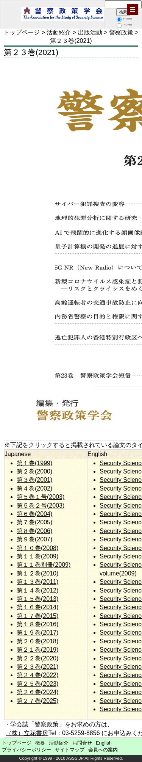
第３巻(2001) (34, 480)
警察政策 (121, 32)
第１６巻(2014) (37, 607)
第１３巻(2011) (37, 582)
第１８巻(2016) (37, 624)
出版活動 (90, 32)
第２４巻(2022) (37, 675)
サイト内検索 (124, 19)
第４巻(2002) (34, 488)
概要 (40, 743)
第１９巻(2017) (37, 632)
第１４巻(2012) (37, 590)
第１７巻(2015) (37, 616)
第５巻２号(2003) (40, 505)
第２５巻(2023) (37, 683)
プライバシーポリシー (26, 750)
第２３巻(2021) (37, 666)
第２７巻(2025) (37, 701)
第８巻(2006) (34, 531)
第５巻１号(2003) (40, 497)
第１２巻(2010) (37, 573)
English (104, 743)
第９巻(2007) (34, 539)
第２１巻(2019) (37, 649)
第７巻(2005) (34, 522)
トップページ (21, 32)
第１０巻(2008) (37, 548)
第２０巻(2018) (37, 641)
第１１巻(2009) (37, 556)
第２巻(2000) (34, 471)
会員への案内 (103, 750)
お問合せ (82, 743)
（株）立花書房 (27, 733)
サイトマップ (69, 750)
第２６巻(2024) (37, 692)
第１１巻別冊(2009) (43, 564)
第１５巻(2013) (37, 599)
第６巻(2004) (34, 514)
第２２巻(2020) (37, 658)
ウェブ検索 (124, 25)
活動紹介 (59, 32)
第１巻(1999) (34, 463)
